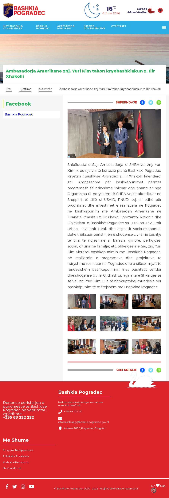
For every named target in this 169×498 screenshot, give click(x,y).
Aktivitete (45, 89)
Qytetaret (118, 26)
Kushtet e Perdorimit (16, 462)
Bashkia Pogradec (19, 114)
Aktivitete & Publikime (65, 27)
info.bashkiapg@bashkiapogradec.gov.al (83, 420)
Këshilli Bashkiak (42, 27)
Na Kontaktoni (12, 468)
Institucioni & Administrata (13, 27)
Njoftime (25, 89)
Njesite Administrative (94, 27)
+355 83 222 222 (70, 412)
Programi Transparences (18, 450)
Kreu (9, 89)
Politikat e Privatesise (16, 456)
